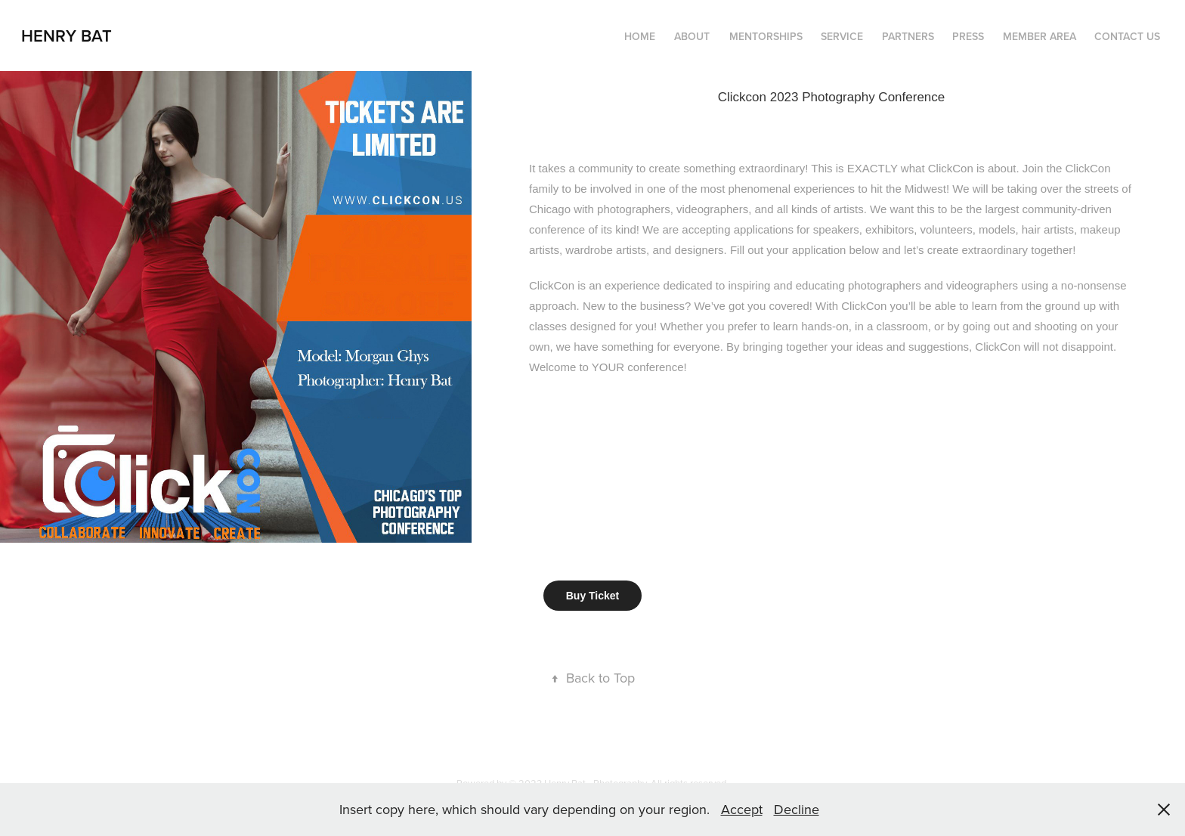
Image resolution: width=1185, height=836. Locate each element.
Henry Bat (66, 35)
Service (842, 36)
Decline (796, 809)
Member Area (1039, 36)
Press (968, 36)
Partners (908, 36)
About (692, 36)
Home (639, 36)
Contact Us (1127, 36)
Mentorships (766, 36)
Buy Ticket (593, 596)
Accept (742, 809)
